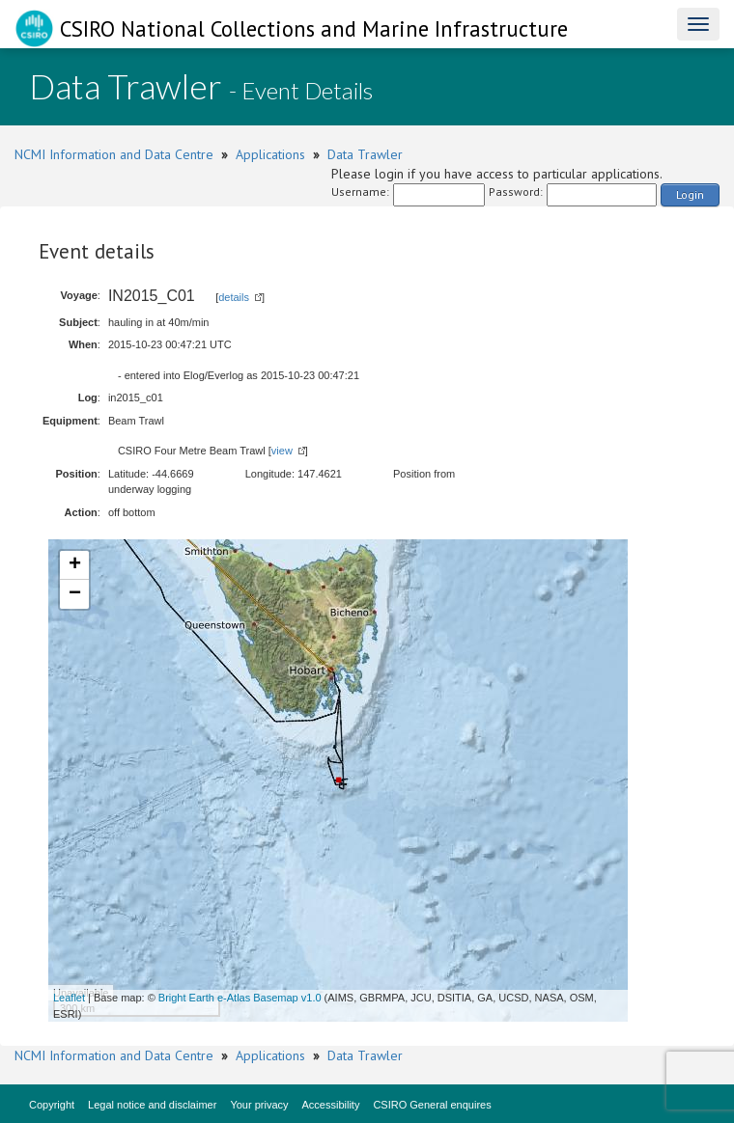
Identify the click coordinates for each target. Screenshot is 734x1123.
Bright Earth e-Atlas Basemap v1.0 (240, 997)
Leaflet (69, 997)
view (282, 450)
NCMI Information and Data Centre (113, 154)
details (233, 297)
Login (690, 194)
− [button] (75, 594)
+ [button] (75, 565)
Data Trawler (365, 154)
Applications (270, 154)
